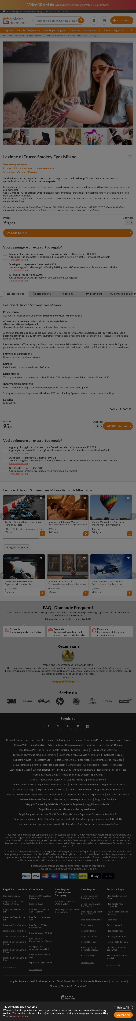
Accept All (123, 1015)
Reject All (123, 1007)
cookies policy (20, 1015)
